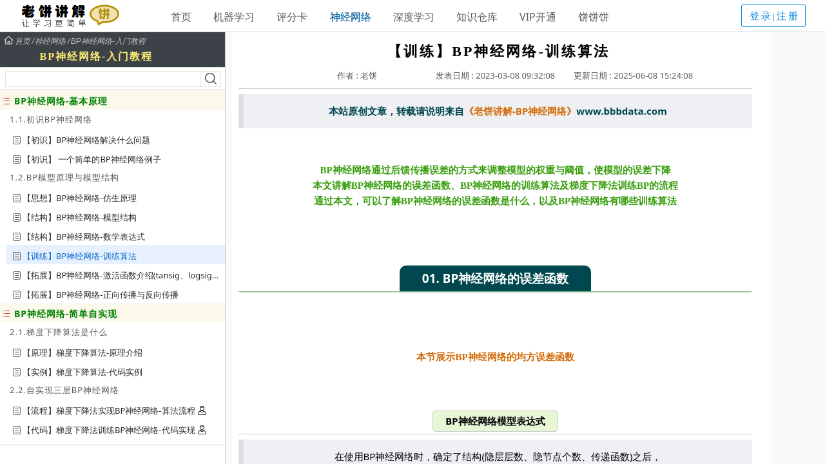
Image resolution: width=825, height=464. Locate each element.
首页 (181, 17)
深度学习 (413, 17)
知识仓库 (477, 17)
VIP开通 (537, 17)
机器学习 (234, 17)
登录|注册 (775, 16)
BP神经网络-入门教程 (108, 41)
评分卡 (292, 17)
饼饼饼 (593, 17)
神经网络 (350, 17)
